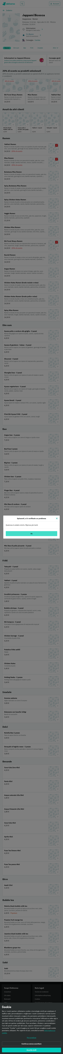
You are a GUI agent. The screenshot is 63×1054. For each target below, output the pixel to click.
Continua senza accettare (32, 1044)
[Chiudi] (57, 518)
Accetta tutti (31, 1050)
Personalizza (31, 1038)
